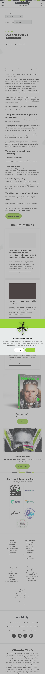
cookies (12, 341)
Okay (30, 350)
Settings (19, 350)
